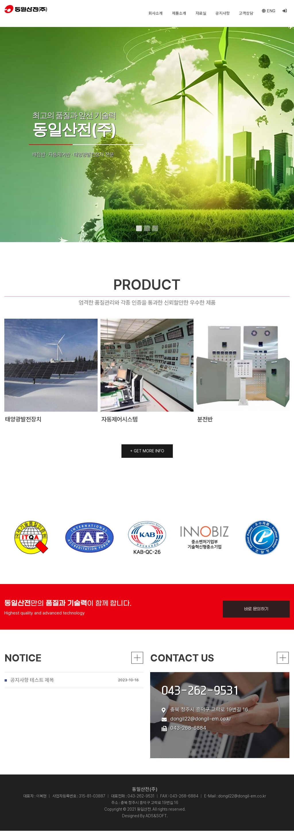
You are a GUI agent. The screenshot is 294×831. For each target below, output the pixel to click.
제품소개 (178, 13)
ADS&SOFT (156, 816)
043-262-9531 (200, 707)
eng (268, 13)
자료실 (199, 13)
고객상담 (244, 13)
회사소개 (154, 13)
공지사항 (221, 13)
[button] (139, 228)
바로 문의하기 (256, 643)
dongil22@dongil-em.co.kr (200, 736)
